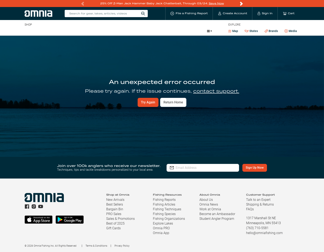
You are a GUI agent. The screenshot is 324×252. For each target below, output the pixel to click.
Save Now (216, 3)
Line (41, 31)
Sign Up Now (255, 167)
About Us (206, 200)
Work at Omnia (210, 209)
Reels (67, 31)
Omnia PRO (161, 228)
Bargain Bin (114, 209)
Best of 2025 (115, 223)
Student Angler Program (216, 219)
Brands (271, 31)
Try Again (148, 102)
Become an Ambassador (217, 214)
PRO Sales (113, 214)
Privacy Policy (122, 245)
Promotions (192, 31)
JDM (174, 31)
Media (291, 31)
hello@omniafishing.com (264, 233)
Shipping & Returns (260, 204)
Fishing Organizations (169, 219)
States (251, 31)
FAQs (250, 209)
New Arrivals (115, 200)
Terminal (83, 31)
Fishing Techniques (167, 209)
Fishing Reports (164, 200)
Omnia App (161, 233)
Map (233, 31)
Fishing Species (164, 214)
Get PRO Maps (144, 31)
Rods (53, 31)
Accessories (104, 31)
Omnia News (208, 204)
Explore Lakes (163, 223)
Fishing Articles (164, 204)
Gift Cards (113, 228)
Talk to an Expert (258, 200)
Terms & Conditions (96, 245)
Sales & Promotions (120, 219)
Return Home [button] (173, 102)
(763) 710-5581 (257, 228)
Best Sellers (114, 204)
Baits (28, 31)
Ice (162, 31)
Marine (123, 31)
